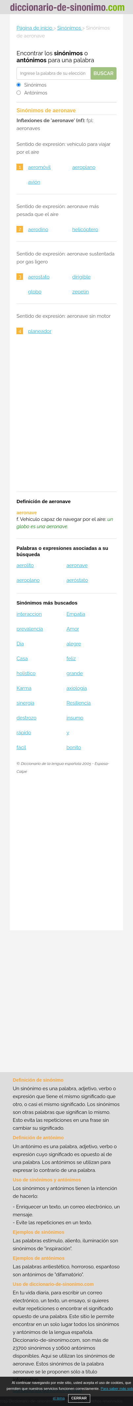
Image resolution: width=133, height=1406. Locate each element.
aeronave (77, 565)
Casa (22, 659)
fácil (21, 747)
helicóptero (85, 229)
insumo (74, 718)
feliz (71, 659)
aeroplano (83, 167)
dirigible (81, 277)
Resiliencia (78, 703)
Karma (23, 688)
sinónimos (68, 53)
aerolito (25, 565)
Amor (72, 629)
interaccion (28, 614)
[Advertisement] (66, 417)
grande (74, 673)
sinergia (25, 703)
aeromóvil (39, 167)
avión (34, 182)
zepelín (80, 292)
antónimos (31, 60)
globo (34, 292)
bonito (73, 747)
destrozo (26, 718)
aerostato (38, 277)
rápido (23, 733)
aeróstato (77, 580)
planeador (39, 331)
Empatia (75, 614)
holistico (26, 673)
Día (20, 644)
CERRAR (79, 1398)
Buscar (103, 73)
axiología (76, 688)
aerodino (38, 229)
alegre (73, 644)
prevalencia (29, 629)
